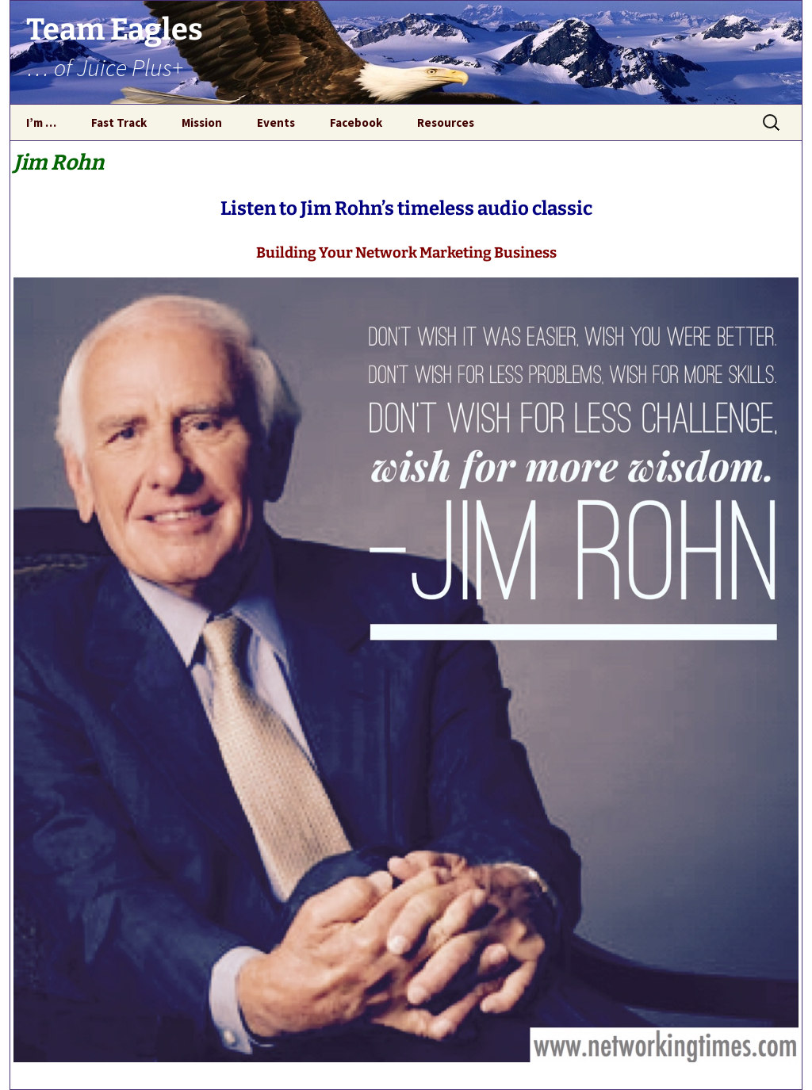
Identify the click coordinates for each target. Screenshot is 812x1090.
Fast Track (119, 122)
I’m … (41, 122)
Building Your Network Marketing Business (406, 253)
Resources (445, 122)
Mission (202, 122)
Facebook (356, 122)
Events (276, 122)
